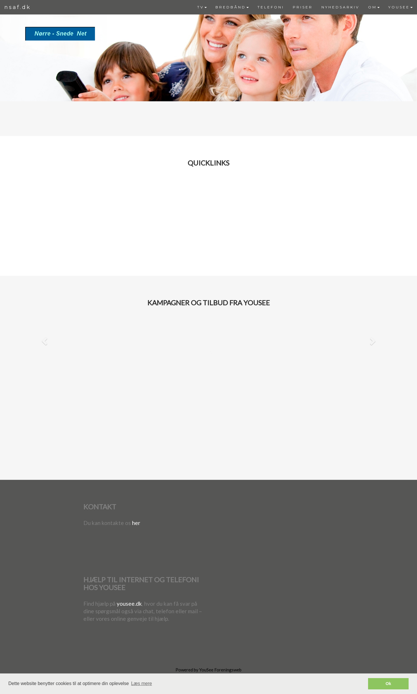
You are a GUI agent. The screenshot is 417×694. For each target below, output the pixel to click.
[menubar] (305, 7)
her (136, 522)
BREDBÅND (232, 7)
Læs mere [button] (141, 683)
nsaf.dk (17, 7)
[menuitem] (202, 7)
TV (202, 7)
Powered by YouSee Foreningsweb (208, 669)
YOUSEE (400, 7)
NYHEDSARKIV (340, 7)
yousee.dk (129, 603)
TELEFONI (270, 7)
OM (374, 7)
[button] (43, 340)
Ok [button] (388, 683)
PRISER (303, 7)
